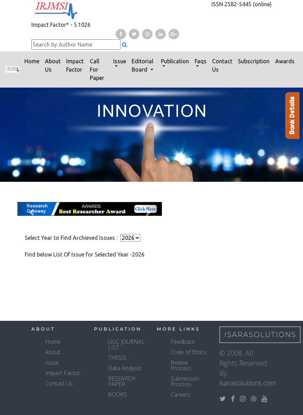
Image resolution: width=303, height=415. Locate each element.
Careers (181, 394)
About (52, 352)
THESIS (117, 357)
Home (31, 61)
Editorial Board (142, 65)
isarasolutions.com (247, 383)
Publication (175, 61)
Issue (119, 61)
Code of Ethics (189, 352)
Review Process (181, 365)
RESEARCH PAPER (121, 381)
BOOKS (117, 394)
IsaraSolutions (260, 335)
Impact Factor (75, 65)
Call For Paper (97, 69)
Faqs (201, 61)
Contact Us (222, 65)
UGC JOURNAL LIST (126, 344)
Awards (285, 61)
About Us (53, 65)
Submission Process (185, 381)
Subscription (254, 61)
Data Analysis (124, 368)
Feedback (183, 341)
